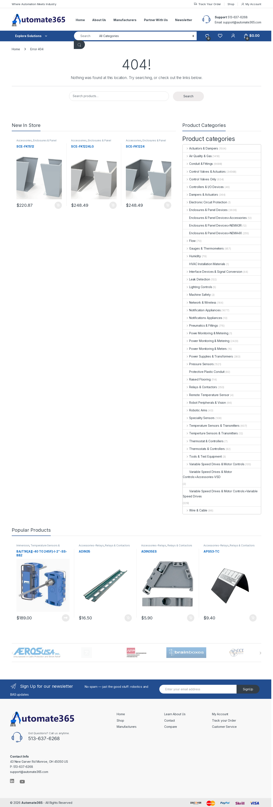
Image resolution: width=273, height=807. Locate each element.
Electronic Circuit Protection (205, 202)
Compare (170, 726)
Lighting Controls (197, 287)
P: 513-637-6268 (21, 766)
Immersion (23, 545)
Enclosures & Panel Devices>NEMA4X (212, 233)
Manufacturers (124, 20)
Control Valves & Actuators (204, 171)
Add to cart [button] (57, 204)
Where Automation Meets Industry (34, 4)
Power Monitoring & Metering (206, 341)
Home (80, 20)
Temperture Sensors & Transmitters (210, 433)
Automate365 (31, 802)
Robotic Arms (195, 410)
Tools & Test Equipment (202, 456)
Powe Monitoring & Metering (205, 333)
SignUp (248, 688)
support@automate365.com (29, 771)
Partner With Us (156, 20)
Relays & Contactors (200, 387)
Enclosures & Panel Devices (37, 142)
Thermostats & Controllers (204, 449)
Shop (231, 4)
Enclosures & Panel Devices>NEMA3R (212, 225)
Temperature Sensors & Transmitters (211, 425)
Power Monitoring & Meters (205, 348)
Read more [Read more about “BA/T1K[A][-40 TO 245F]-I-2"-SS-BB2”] (65, 617)
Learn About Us (174, 713)
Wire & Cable (195, 510)
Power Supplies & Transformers (208, 356)
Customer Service (224, 726)
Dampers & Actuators (200, 194)
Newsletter (183, 20)
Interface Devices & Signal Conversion (212, 271)
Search (188, 96)
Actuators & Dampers (200, 148)
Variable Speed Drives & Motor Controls (213, 464)
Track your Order (224, 719)
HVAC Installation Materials (204, 264)
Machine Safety (197, 294)
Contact (169, 719)
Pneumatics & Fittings (200, 325)
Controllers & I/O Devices (203, 187)
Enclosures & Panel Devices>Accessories (215, 218)
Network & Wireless (199, 302)
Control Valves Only (199, 179)
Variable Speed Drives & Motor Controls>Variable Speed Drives (220, 493)
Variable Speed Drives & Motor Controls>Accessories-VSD (207, 474)
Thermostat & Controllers (203, 441)
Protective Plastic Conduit (203, 371)
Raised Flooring (197, 379)
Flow (189, 241)
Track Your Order (207, 4)
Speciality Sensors (199, 418)
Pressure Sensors (198, 364)
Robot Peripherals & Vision (204, 402)
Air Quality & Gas (197, 156)
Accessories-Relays (91, 545)
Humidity (192, 256)
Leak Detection (196, 279)
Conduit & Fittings (198, 163)
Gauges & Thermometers (203, 248)
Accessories (24, 140)
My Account (251, 4)
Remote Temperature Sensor (206, 395)
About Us (99, 20)
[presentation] (260, 652)
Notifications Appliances (202, 318)
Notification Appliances (202, 310)
